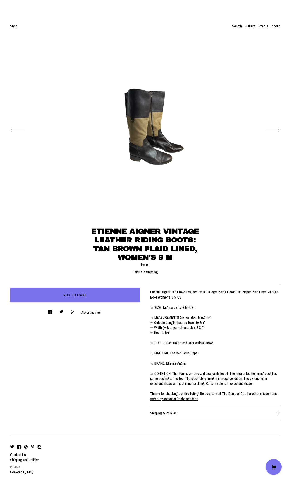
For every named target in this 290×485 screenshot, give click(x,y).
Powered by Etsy (21, 472)
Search (237, 26)
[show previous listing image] (21, 129)
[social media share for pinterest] (72, 310)
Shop (13, 26)
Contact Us (18, 454)
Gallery (250, 26)
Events (263, 26)
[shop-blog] (26, 446)
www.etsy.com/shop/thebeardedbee (174, 398)
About (276, 26)
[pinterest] (32, 446)
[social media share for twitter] (61, 310)
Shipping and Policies (24, 459)
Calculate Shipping (145, 271)
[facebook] (19, 446)
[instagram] (39, 446)
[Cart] (274, 467)
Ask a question (91, 312)
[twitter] (12, 446)
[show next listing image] (268, 129)
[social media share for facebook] (50, 310)
